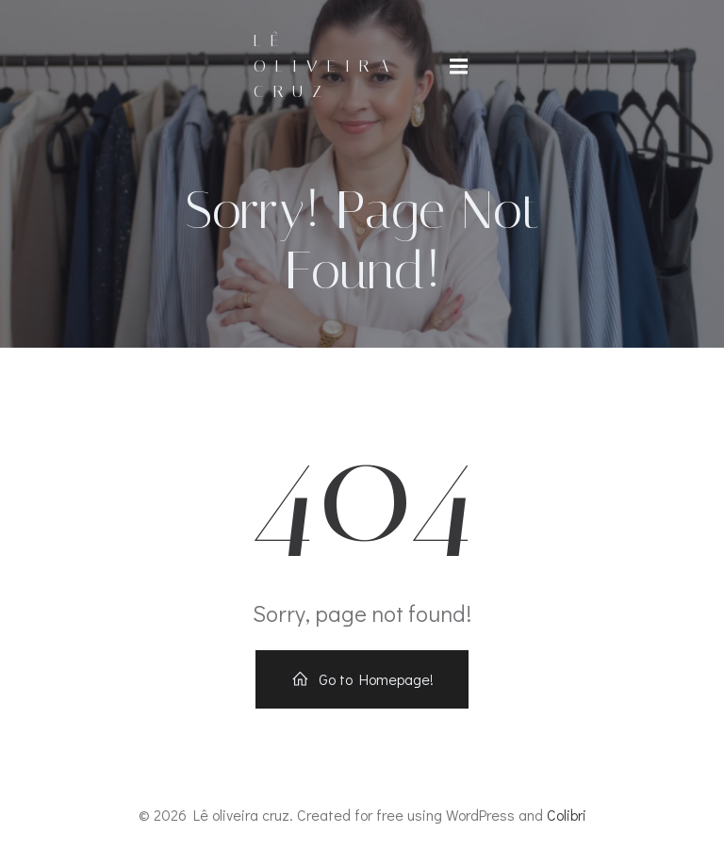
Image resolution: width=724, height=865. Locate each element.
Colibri (566, 814)
